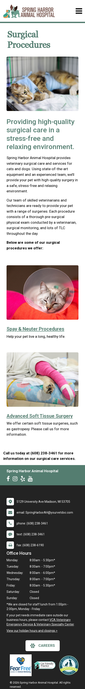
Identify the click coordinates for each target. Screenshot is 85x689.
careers (42, 645)
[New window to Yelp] (23, 479)
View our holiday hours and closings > (32, 630)
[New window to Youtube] (31, 479)
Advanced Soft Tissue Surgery (40, 416)
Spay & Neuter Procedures (35, 329)
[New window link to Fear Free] (22, 665)
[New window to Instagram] (16, 479)
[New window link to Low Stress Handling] (70, 665)
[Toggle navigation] (79, 11)
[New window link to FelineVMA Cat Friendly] (46, 665)
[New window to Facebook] (9, 479)
